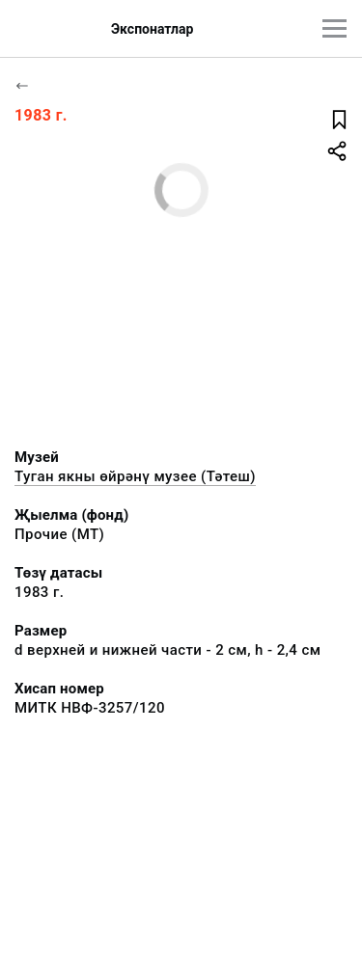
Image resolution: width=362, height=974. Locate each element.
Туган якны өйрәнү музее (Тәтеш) (135, 476)
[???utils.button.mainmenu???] (334, 28)
